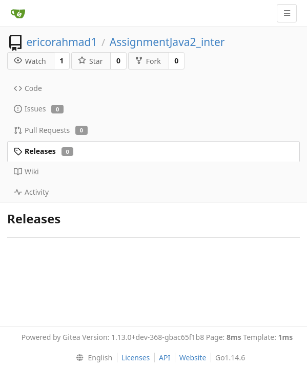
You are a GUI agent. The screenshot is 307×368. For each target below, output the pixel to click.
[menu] (92, 358)
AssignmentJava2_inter (167, 42)
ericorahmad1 (61, 42)
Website (193, 357)
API (164, 357)
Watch (30, 61)
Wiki (26, 171)
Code (28, 88)
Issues (39, 108)
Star (90, 61)
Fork (148, 61)
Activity (31, 192)
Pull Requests (51, 130)
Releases (43, 151)
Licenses (135, 357)
